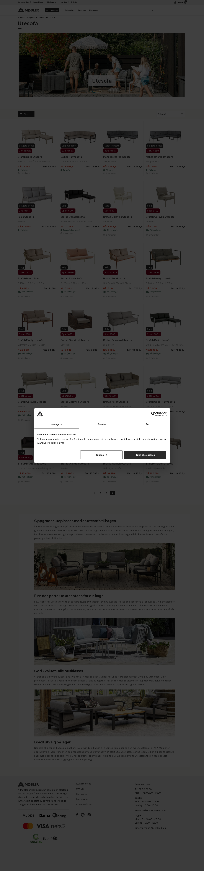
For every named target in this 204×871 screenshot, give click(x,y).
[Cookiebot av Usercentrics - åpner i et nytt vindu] (153, 414)
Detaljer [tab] (102, 424)
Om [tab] (147, 424)
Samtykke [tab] (56, 424)
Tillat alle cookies (145, 454)
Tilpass (101, 454)
